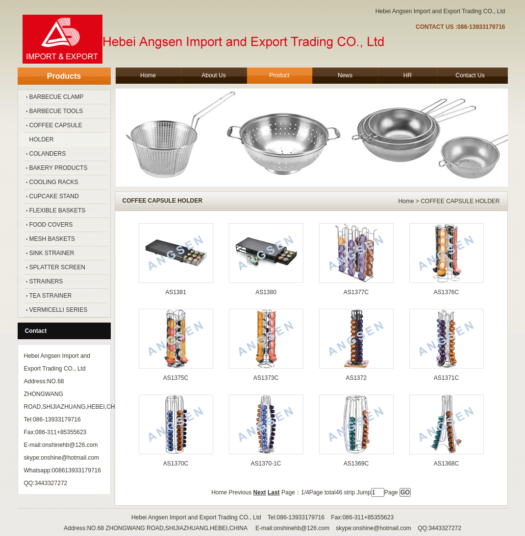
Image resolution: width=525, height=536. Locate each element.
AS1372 (356, 377)
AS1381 (175, 292)
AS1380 (265, 292)
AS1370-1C (265, 463)
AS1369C (356, 463)
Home (406, 201)
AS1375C (175, 377)
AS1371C (446, 377)
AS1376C (446, 292)
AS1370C (175, 463)
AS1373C (265, 377)
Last (274, 492)
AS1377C (356, 292)
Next (259, 492)
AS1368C (446, 463)
